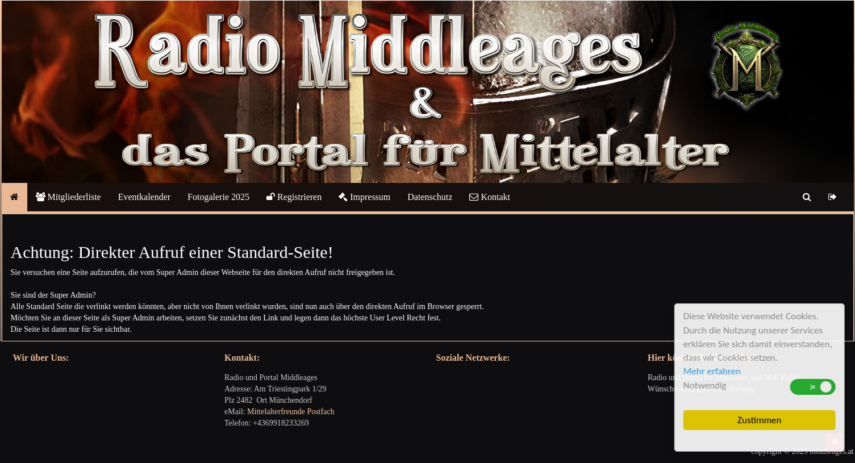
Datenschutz (429, 197)
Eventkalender (144, 197)
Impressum (364, 197)
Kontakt (489, 197)
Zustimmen (761, 420)
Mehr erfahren (713, 371)
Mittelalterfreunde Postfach (291, 411)
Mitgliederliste (68, 197)
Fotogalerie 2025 (218, 197)
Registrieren (294, 197)
